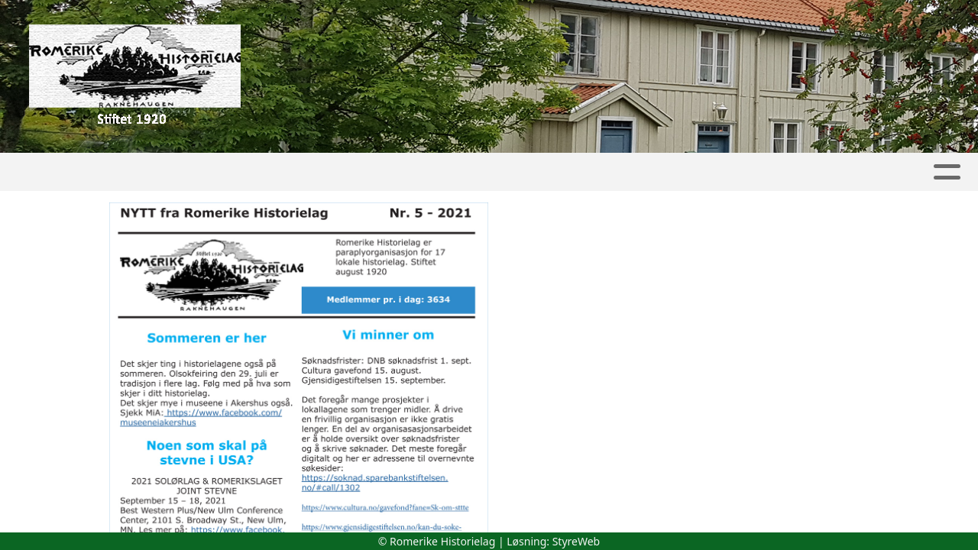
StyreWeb (576, 541)
